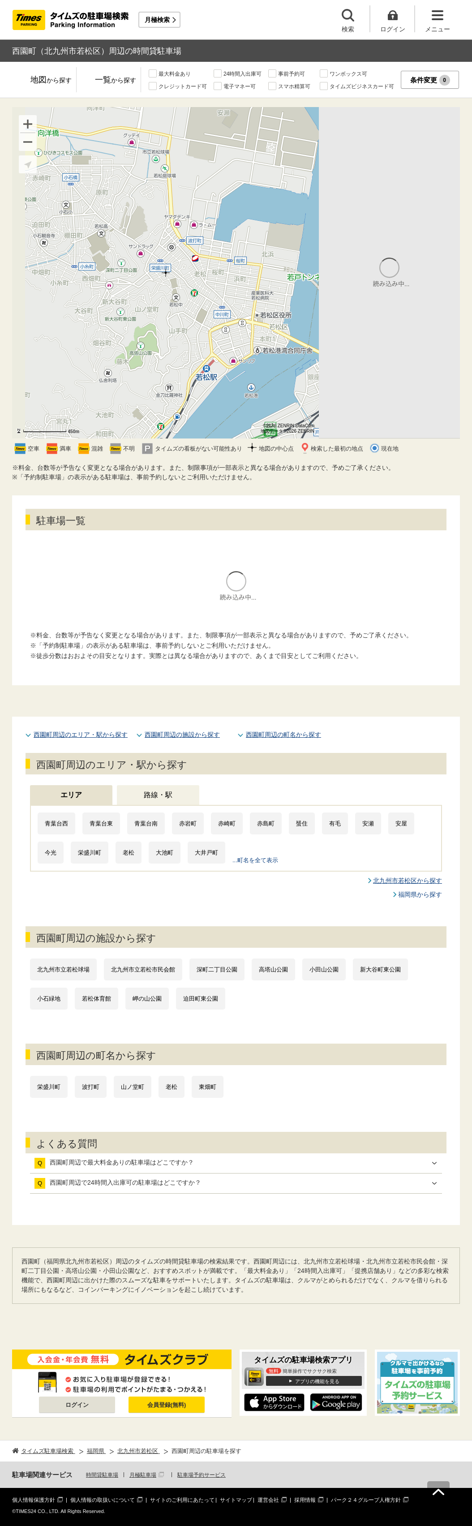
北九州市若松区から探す (407, 880)
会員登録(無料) (166, 1404)
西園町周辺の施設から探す (182, 734)
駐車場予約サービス (201, 1475)
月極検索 (157, 19)
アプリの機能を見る (317, 1381)
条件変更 (430, 80)
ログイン (77, 1404)
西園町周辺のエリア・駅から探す (81, 734)
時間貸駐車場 (102, 1475)
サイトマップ (236, 1500)
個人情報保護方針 (33, 1500)
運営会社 (268, 1500)
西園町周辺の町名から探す (283, 734)
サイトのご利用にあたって (182, 1500)
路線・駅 (158, 795)
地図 (51, 80)
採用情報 (305, 1500)
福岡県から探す (420, 894)
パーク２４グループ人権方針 (366, 1500)
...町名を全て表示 (255, 860)
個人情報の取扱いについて (102, 1500)
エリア (71, 795)
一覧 (115, 80)
